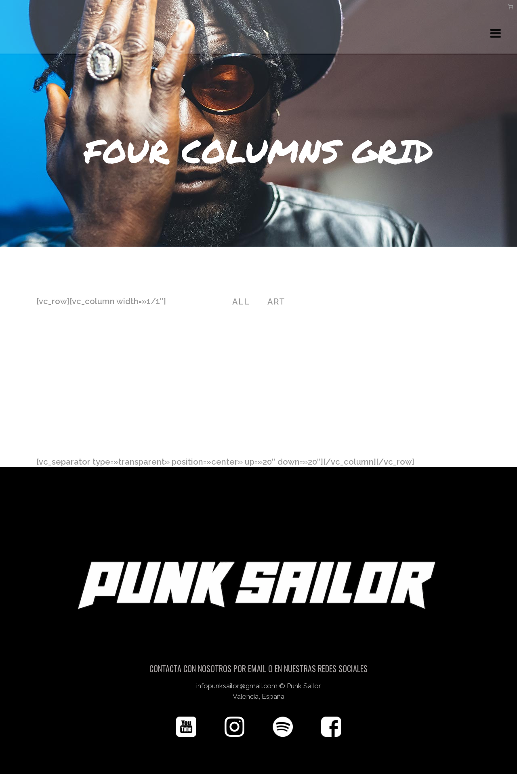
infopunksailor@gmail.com (236, 668)
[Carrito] (510, 6)
